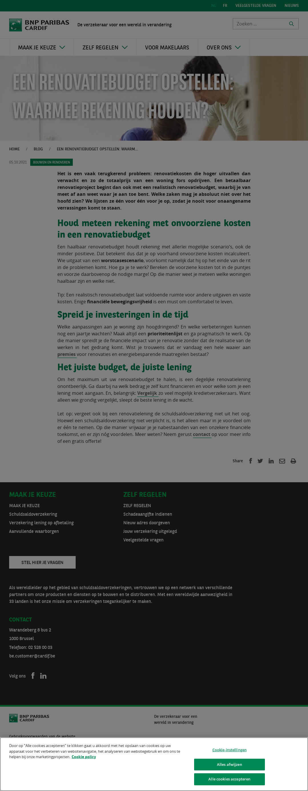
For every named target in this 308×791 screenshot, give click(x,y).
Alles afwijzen (229, 764)
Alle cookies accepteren (229, 779)
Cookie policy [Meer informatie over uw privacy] (84, 756)
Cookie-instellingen (229, 749)
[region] (154, 764)
